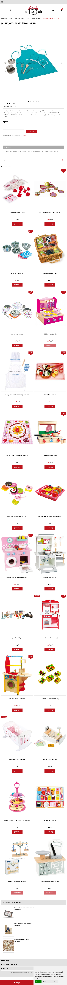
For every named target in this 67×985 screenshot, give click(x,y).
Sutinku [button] (38, 982)
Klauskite (23, 135)
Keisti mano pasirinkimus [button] (50, 982)
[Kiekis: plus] (23, 131)
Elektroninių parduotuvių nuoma (29, 975)
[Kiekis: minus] (4, 131)
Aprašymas (7, 147)
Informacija (5, 961)
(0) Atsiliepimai (8, 160)
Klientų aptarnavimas (9, 964)
